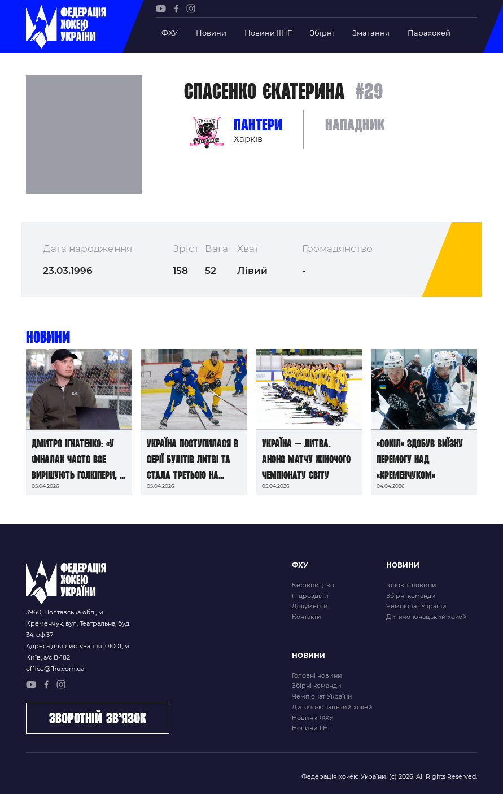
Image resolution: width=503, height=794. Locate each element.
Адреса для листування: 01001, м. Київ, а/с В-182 (78, 651)
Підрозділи (310, 596)
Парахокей (429, 32)
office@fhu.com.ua (55, 669)
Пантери (258, 124)
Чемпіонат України (416, 606)
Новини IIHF (268, 32)
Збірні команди (411, 596)
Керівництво (313, 585)
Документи (310, 606)
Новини (211, 32)
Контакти (306, 617)
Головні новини (411, 585)
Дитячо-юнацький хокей (426, 617)
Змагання (371, 32)
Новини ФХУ (312, 718)
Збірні (322, 32)
